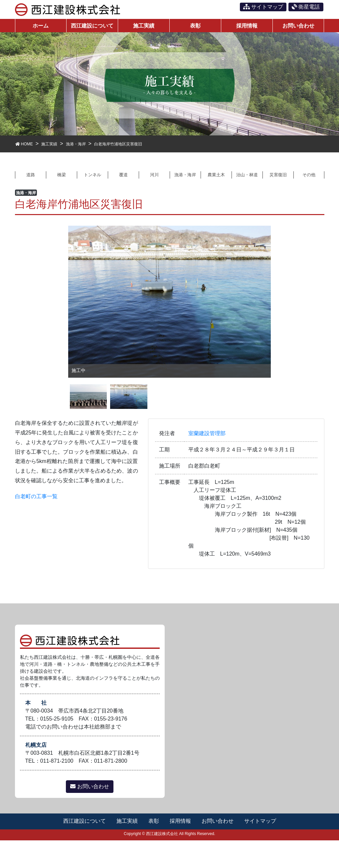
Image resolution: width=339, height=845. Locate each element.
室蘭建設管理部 (207, 438)
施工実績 (126, 826)
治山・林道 (247, 179)
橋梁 (61, 179)
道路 (30, 179)
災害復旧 (278, 179)
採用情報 (180, 826)
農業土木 (216, 179)
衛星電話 (306, 7)
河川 (154, 179)
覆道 (123, 179)
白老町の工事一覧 (36, 501)
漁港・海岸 (185, 179)
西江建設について (83, 826)
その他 (309, 179)
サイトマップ (263, 7)
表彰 (153, 826)
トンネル (92, 179)
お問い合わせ (89, 791)
